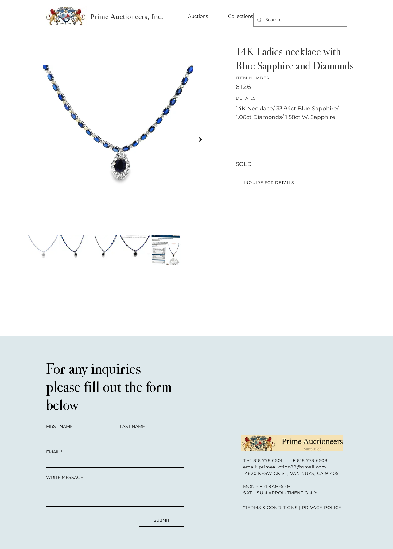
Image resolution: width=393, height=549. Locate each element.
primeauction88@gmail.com (292, 467)
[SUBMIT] (161, 520)
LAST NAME (132, 426)
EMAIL (53, 452)
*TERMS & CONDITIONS (270, 507)
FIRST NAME (59, 426)
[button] (269, 182)
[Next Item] (200, 139)
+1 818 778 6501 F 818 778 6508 (287, 460)
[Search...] (299, 19)
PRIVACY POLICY (321, 507)
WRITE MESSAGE (64, 477)
